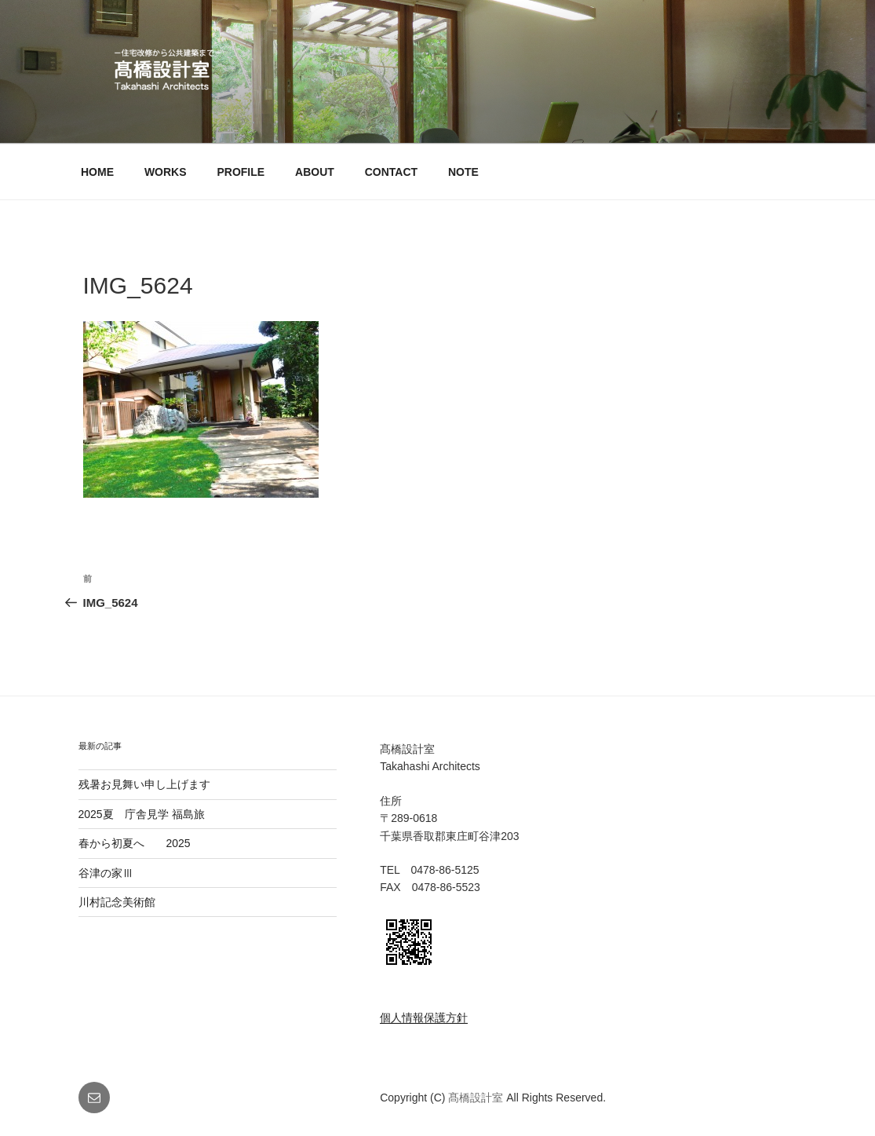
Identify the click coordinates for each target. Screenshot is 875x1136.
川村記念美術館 (116, 902)
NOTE (463, 172)
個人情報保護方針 (424, 1017)
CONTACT (391, 172)
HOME (97, 172)
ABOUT (314, 172)
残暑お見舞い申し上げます (144, 784)
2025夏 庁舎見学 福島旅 (141, 814)
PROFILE (240, 172)
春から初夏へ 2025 (134, 843)
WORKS (165, 172)
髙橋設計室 (477, 1097)
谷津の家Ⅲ (116, 873)
